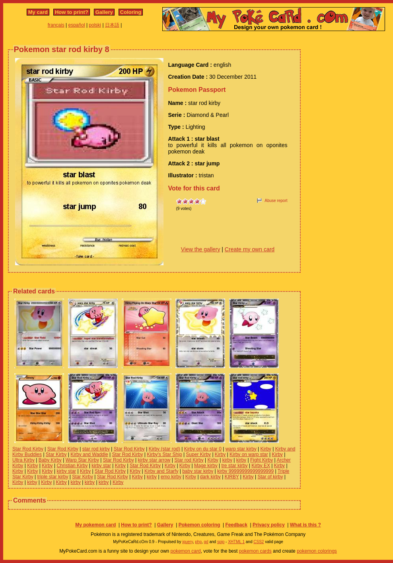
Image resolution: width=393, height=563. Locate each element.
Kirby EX (260, 465)
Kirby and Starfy (161, 471)
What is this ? (305, 525)
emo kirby (171, 477)
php (198, 542)
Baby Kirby (50, 460)
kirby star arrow (154, 460)
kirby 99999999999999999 (245, 471)
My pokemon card (95, 525)
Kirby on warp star (249, 454)
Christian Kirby (72, 465)
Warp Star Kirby (82, 460)
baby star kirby (197, 471)
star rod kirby (96, 449)
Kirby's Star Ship (164, 454)
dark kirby (210, 477)
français (56, 25)
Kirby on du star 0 (203, 449)
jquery (187, 542)
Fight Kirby (261, 460)
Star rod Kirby (188, 460)
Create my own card (249, 249)
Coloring (130, 12)
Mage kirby (206, 465)
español (76, 25)
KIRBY (232, 477)
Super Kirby (198, 454)
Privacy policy (269, 525)
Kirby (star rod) (164, 449)
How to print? (71, 12)
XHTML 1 (236, 542)
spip (220, 542)
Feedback (236, 525)
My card (38, 12)
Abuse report (276, 200)
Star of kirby (270, 477)
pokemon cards (255, 551)
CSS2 (258, 542)
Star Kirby (56, 454)
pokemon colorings (317, 551)
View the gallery (200, 249)
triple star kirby (52, 477)
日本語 (112, 25)
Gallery (104, 12)
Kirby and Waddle (89, 454)
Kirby (265, 449)
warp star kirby (241, 449)
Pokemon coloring (199, 525)
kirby (227, 460)
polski (95, 25)
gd (206, 542)
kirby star (101, 465)
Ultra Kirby (23, 460)
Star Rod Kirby (27, 449)
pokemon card (186, 551)
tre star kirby (234, 465)
